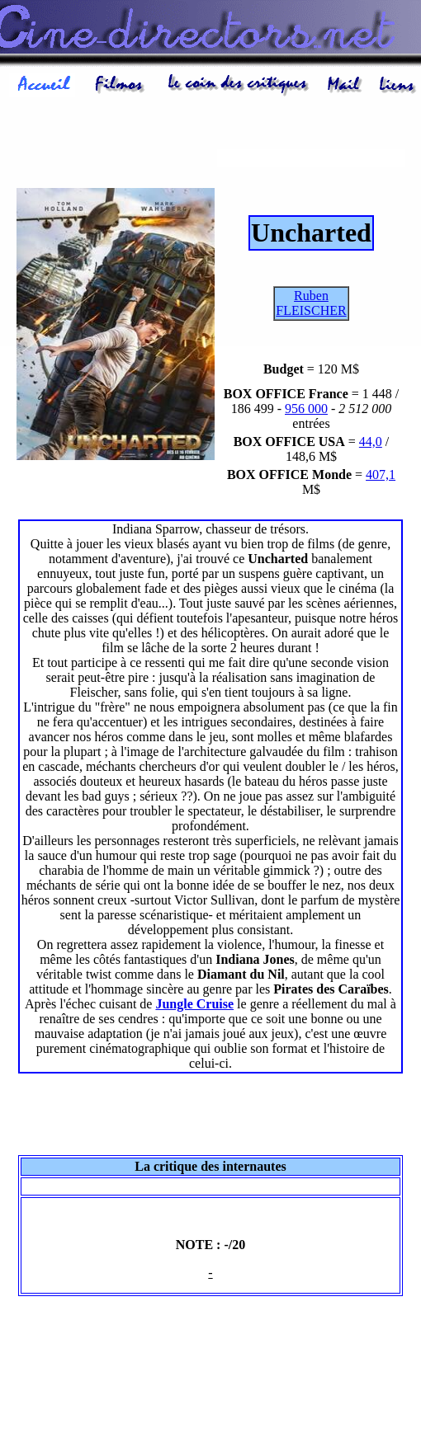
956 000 (306, 409)
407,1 (380, 474)
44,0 (370, 442)
